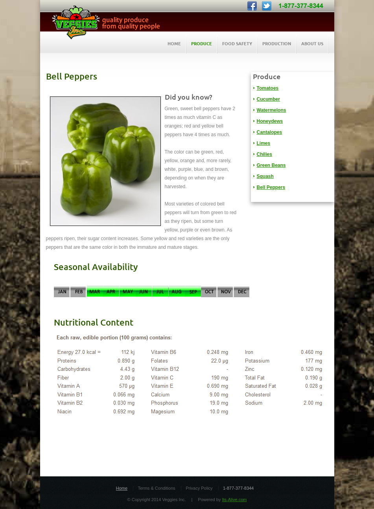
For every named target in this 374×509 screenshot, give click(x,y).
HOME (174, 43)
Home (121, 488)
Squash (265, 176)
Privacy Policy (199, 488)
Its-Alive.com (234, 499)
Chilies (264, 154)
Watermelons (271, 110)
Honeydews (270, 121)
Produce (201, 43)
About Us (312, 43)
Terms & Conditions (156, 488)
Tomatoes (268, 88)
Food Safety (237, 43)
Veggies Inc (103, 22)
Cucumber (268, 99)
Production (276, 43)
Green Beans (271, 165)
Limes (264, 143)
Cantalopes (269, 132)
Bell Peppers (271, 187)
